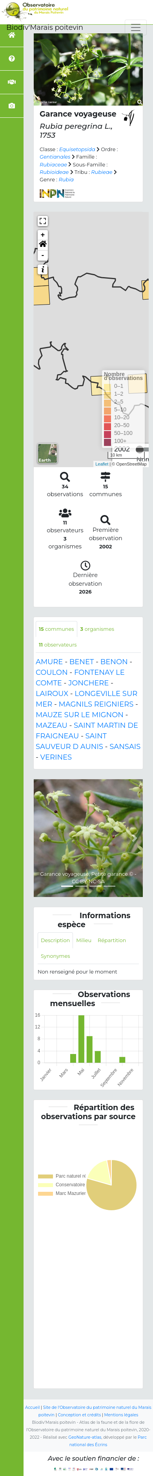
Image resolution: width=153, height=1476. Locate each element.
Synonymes (55, 956)
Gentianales (55, 157)
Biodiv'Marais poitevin (44, 27)
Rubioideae (54, 172)
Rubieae (101, 172)
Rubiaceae (53, 165)
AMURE (49, 662)
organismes (97, 629)
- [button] (43, 255)
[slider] (140, 449)
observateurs (58, 645)
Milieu (83, 940)
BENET (81, 662)
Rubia (66, 180)
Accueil (32, 1407)
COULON (52, 672)
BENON (114, 662)
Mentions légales (121, 1415)
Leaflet (101, 464)
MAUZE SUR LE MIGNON (80, 715)
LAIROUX (52, 693)
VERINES (56, 757)
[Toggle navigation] (136, 27)
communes (56, 629)
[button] (43, 245)
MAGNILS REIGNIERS (96, 704)
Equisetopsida (77, 149)
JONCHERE (88, 683)
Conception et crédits (79, 1415)
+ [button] (43, 235)
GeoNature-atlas (84, 1437)
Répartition (112, 940)
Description (55, 940)
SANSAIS (124, 746)
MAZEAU (51, 725)
